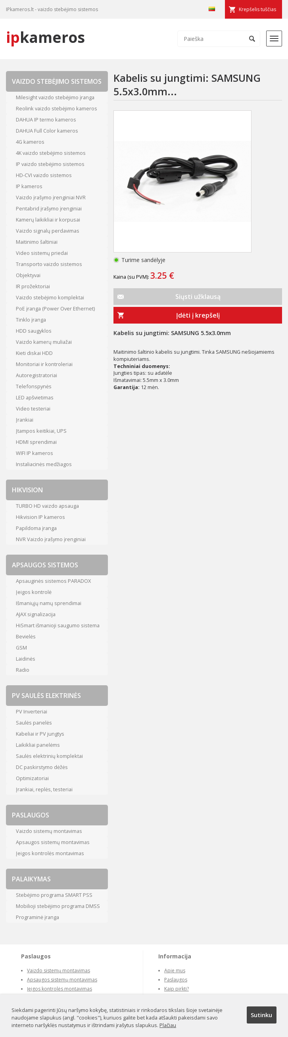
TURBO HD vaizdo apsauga (47, 505)
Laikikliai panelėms (38, 744)
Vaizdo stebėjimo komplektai (50, 297)
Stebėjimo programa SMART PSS (54, 894)
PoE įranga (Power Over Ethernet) (55, 308)
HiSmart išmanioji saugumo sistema (58, 625)
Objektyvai (28, 275)
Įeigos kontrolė (34, 592)
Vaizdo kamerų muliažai (44, 341)
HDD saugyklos (34, 330)
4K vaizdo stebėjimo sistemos (51, 152)
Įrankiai (24, 419)
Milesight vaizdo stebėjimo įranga (55, 97)
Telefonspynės (34, 386)
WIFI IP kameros (34, 453)
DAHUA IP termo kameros (46, 119)
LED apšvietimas (35, 397)
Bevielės (26, 636)
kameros (45, 37)
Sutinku (261, 1015)
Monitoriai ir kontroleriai (44, 364)
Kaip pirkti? (176, 988)
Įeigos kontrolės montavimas (50, 853)
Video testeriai (33, 408)
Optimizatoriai (32, 778)
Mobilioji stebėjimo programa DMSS (58, 906)
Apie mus (174, 970)
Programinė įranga (37, 917)
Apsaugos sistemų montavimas (53, 842)
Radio (22, 669)
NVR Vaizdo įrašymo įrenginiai (51, 539)
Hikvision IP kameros (40, 516)
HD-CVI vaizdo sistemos (44, 175)
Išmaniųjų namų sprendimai (48, 603)
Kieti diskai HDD (34, 353)
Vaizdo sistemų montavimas (49, 831)
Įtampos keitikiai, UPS (41, 430)
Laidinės (25, 658)
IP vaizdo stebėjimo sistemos (50, 164)
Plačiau (167, 1025)
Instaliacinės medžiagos (44, 464)
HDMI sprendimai (36, 441)
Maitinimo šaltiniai (37, 241)
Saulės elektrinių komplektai (49, 755)
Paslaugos (175, 979)
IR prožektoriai (33, 286)
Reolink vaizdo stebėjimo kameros (56, 108)
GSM (21, 647)
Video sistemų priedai (42, 252)
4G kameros (30, 141)
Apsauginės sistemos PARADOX (53, 580)
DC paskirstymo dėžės (42, 767)
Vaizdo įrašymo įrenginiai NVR (51, 197)
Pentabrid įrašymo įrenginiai (49, 208)
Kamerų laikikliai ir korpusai (48, 219)
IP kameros (29, 186)
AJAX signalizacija (36, 614)
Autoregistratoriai (36, 375)
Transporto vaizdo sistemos (49, 264)
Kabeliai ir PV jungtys (40, 733)
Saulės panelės (34, 722)
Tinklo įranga (31, 319)
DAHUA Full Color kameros (47, 130)
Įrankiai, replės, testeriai (44, 789)
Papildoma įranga (36, 528)
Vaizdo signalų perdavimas (47, 230)
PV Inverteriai (31, 711)
